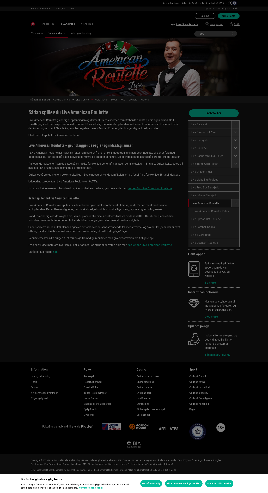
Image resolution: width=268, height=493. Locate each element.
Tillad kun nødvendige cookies (184, 483)
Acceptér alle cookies (219, 483)
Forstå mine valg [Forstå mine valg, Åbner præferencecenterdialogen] (151, 483)
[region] (134, 483)
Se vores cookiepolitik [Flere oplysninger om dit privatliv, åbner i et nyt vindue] (91, 487)
